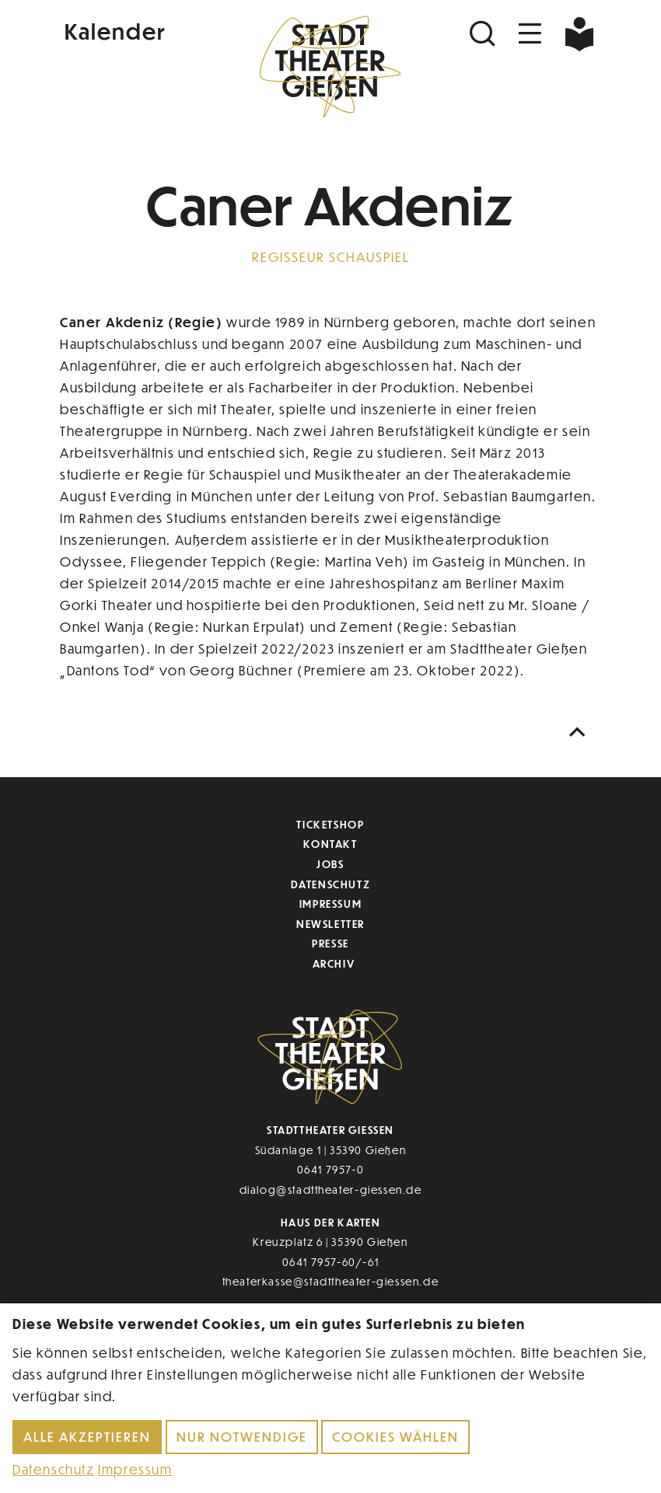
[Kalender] (150, 30)
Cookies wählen (395, 1436)
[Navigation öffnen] (530, 33)
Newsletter (330, 923)
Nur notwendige (242, 1436)
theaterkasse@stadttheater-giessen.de (330, 1281)
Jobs (330, 863)
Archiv (334, 963)
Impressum (330, 903)
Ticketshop (330, 824)
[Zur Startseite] (330, 66)
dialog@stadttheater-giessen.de (331, 1189)
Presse (330, 943)
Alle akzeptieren (87, 1436)
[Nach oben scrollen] (581, 732)
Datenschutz (331, 884)
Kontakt (330, 843)
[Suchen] (484, 33)
